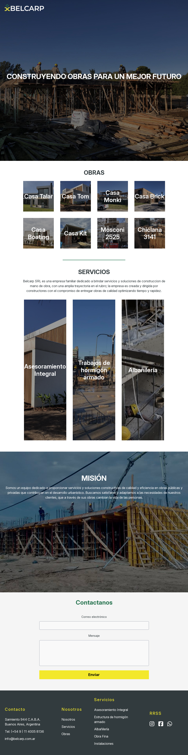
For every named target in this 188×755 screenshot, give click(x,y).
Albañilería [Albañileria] (101, 729)
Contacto (148, 8)
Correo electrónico (94, 616)
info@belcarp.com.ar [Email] (20, 739)
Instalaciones (103, 744)
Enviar (94, 675)
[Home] (25, 8)
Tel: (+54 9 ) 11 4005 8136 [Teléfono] (24, 731)
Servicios (76, 8)
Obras (125, 8)
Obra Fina (101, 736)
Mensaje (94, 635)
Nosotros (102, 8)
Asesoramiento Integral (111, 710)
